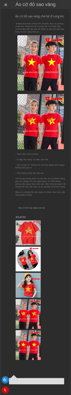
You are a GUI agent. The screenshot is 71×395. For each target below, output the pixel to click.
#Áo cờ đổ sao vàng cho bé (31, 208)
